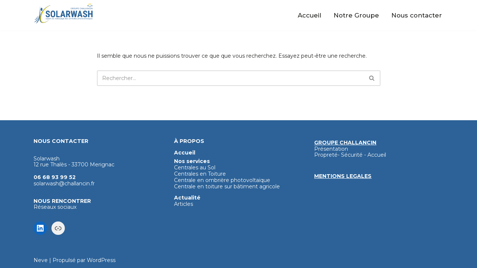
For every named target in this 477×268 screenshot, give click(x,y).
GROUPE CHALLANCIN (345, 142)
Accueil (309, 15)
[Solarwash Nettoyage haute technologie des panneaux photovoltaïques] (63, 13)
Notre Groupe (356, 15)
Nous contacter (416, 15)
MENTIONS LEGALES (343, 176)
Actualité (187, 197)
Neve (41, 260)
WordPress (101, 260)
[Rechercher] (230, 78)
